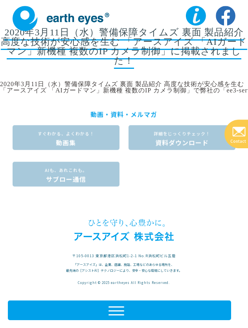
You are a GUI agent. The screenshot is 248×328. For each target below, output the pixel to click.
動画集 (66, 142)
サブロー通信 (66, 179)
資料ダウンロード (182, 142)
